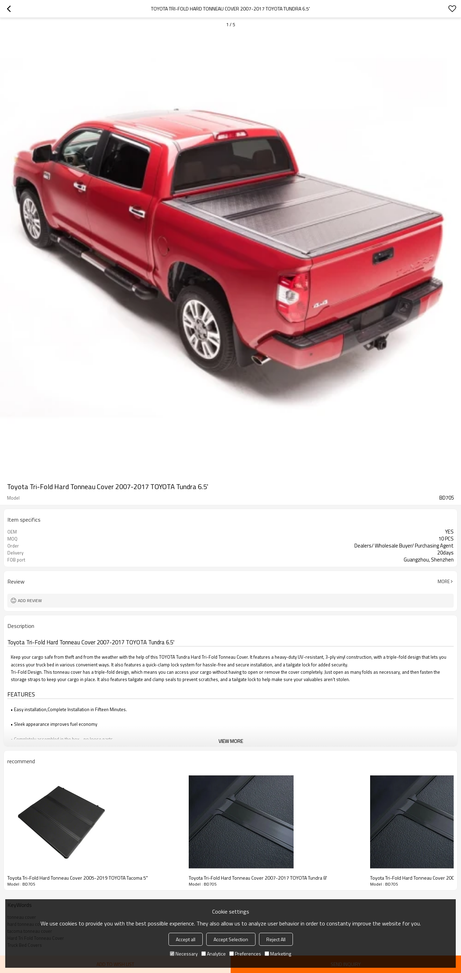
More (444, 581)
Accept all (185, 939)
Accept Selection (231, 939)
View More (230, 741)
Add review (30, 600)
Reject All (276, 939)
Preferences (245, 953)
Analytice (213, 953)
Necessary (184, 953)
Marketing (278, 953)
